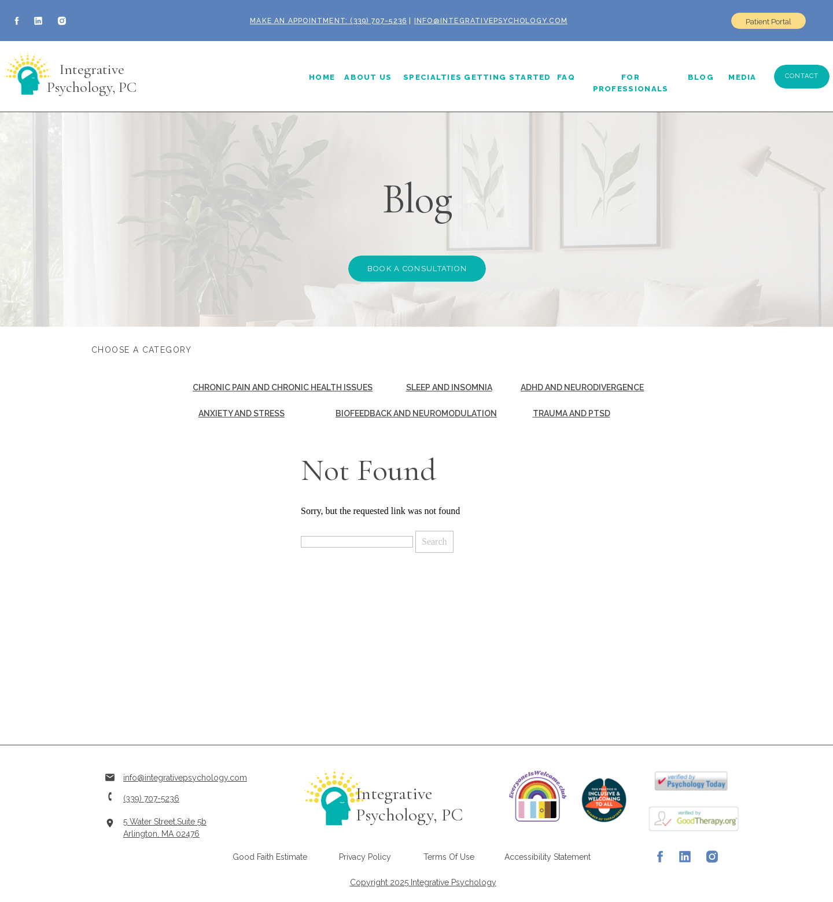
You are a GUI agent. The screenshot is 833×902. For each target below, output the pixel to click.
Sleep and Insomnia (449, 387)
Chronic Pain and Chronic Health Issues (283, 387)
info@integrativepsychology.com (490, 21)
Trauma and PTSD (571, 413)
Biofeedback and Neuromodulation (416, 413)
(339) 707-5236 (377, 21)
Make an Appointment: (299, 21)
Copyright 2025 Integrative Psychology (423, 882)
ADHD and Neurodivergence (582, 387)
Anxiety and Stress (241, 413)
